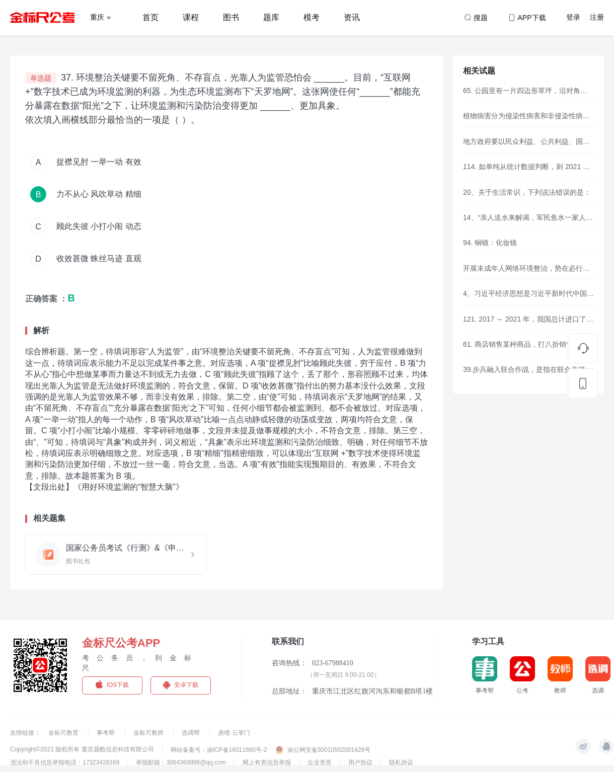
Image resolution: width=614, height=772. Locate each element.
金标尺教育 (64, 732)
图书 (231, 17)
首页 (150, 17)
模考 (311, 17)
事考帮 (106, 732)
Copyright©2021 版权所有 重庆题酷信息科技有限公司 (82, 749)
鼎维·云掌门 (234, 732)
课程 (191, 17)
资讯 (352, 17)
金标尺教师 (149, 732)
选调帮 (191, 732)
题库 (271, 17)
